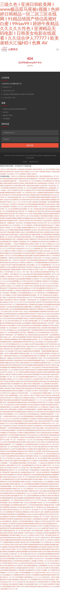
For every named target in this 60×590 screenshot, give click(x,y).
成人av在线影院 (48, 442)
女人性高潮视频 (48, 309)
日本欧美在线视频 (48, 533)
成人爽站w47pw (26, 383)
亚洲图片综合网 (39, 185)
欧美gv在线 (40, 335)
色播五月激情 (20, 526)
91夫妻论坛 (23, 269)
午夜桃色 (39, 293)
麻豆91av (6, 579)
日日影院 (38, 418)
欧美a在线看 (17, 323)
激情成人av (10, 561)
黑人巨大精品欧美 (45, 220)
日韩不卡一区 (54, 449)
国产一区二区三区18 (28, 246)
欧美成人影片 (32, 192)
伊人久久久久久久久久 (7, 418)
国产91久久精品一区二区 (7, 439)
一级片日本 (18, 216)
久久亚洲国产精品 (54, 582)
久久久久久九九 (35, 349)
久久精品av (53, 258)
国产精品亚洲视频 (36, 213)
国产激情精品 (32, 586)
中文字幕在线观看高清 (11, 267)
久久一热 (21, 272)
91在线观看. (53, 500)
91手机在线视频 (30, 358)
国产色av (45, 330)
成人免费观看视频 (11, 395)
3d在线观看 (31, 402)
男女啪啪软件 (23, 547)
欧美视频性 (40, 188)
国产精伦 (26, 195)
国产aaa (35, 477)
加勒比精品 (40, 323)
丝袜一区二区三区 (17, 530)
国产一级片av (37, 472)
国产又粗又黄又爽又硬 (41, 239)
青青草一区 (47, 335)
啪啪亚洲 (43, 225)
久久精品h (9, 297)
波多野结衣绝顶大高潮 (43, 430)
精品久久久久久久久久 (27, 248)
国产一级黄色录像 (5, 356)
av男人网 (44, 211)
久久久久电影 (35, 572)
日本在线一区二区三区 (20, 276)
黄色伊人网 (52, 339)
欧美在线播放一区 (40, 479)
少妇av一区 (8, 204)
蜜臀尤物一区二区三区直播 (37, 458)
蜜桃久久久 (9, 407)
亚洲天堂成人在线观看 (42, 232)
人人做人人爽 (22, 395)
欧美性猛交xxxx (23, 297)
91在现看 (24, 421)
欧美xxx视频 (38, 514)
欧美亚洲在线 (51, 297)
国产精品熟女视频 (37, 344)
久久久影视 (26, 390)
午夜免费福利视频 (29, 409)
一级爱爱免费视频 (45, 351)
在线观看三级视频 (19, 407)
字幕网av (36, 530)
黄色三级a (3, 349)
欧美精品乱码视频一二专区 (50, 418)
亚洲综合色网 (54, 416)
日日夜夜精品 (22, 241)
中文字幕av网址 (21, 507)
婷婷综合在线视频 (17, 390)
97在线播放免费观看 (39, 255)
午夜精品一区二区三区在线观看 (46, 502)
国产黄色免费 (22, 479)
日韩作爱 (11, 535)
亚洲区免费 (55, 267)
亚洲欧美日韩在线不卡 (30, 314)
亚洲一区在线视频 (25, 223)
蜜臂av (20, 185)
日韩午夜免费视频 (38, 288)
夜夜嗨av (38, 197)
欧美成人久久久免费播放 (45, 481)
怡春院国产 (25, 568)
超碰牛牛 (37, 444)
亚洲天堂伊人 (54, 344)
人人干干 (8, 572)
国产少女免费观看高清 (26, 283)
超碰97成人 (17, 190)
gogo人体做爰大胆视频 (44, 267)
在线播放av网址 (18, 519)
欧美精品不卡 (35, 526)
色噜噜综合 (41, 260)
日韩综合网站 (27, 374)
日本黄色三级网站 (28, 239)
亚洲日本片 (53, 549)
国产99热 (43, 397)
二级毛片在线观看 (12, 502)
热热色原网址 (9, 360)
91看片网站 (53, 495)
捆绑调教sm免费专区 (34, 523)
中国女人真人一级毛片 (10, 337)
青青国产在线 (47, 486)
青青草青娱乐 (48, 288)
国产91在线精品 (26, 190)
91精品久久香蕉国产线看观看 (32, 318)
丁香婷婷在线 (37, 209)
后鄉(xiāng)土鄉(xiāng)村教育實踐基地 (13, 109)
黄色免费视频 (26, 572)
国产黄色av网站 (35, 467)
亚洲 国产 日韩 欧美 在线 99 (20, 220)
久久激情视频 (35, 519)
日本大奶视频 (22, 472)
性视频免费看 (27, 307)
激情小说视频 (44, 505)
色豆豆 (8, 199)
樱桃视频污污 (32, 332)
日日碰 (47, 495)
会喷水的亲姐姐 (46, 523)
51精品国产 (53, 197)
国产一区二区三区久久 (38, 488)
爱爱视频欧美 (26, 295)
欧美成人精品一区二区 (47, 444)
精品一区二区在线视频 (24, 484)
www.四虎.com (29, 514)
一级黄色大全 (11, 258)
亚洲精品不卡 (47, 281)
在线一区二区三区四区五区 (22, 554)
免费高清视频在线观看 (16, 230)
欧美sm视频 (38, 304)
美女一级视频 (7, 223)
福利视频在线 (20, 255)
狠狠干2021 (14, 351)
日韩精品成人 (31, 411)
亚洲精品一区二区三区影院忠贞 (40, 295)
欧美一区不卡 (39, 584)
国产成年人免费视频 (16, 239)
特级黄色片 (30, 479)
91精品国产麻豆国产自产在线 (22, 446)
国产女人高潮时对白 (37, 507)
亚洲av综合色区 (47, 521)
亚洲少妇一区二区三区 (15, 470)
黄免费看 (17, 402)
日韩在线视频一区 (43, 202)
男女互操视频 (19, 314)
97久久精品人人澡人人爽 (20, 458)
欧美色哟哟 (30, 437)
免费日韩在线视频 (15, 411)
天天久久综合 (9, 423)
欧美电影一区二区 (7, 370)
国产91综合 (28, 556)
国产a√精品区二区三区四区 (11, 286)
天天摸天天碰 (36, 446)
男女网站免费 (13, 234)
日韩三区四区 (4, 381)
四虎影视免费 (53, 330)
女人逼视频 (32, 561)
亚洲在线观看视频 (40, 246)
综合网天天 (28, 379)
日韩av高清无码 (7, 509)
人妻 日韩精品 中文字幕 (42, 342)
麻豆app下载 (17, 211)
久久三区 (34, 262)
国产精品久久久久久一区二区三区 (15, 202)
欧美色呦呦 (54, 234)
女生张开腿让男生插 (18, 358)
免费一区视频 (44, 530)
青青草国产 (12, 316)
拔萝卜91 (37, 178)
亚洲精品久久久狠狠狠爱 (12, 575)
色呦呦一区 (42, 428)
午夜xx (17, 558)
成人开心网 (44, 568)
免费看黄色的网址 (10, 192)
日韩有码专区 (19, 381)
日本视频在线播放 (21, 516)
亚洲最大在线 (19, 232)
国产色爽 (56, 206)
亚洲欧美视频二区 (23, 463)
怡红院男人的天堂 (36, 223)
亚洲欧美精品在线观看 (21, 561)
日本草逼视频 (18, 577)
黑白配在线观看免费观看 (48, 190)
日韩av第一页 (45, 500)
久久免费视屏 (36, 307)
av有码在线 (38, 411)
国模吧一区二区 (7, 377)
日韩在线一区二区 (38, 456)
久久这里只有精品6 (31, 202)
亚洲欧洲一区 (22, 533)
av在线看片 (17, 542)
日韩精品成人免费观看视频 (27, 176)
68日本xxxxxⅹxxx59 (47, 349)
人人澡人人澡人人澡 (43, 377)
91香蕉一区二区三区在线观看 (9, 209)
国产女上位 (9, 449)
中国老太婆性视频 (15, 453)
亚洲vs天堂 (53, 311)
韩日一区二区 (41, 279)
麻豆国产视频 (48, 435)
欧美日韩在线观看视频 (48, 209)
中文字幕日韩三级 (6, 544)
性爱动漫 (13, 507)
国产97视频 (48, 260)
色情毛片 (21, 500)
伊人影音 (24, 565)
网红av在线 (9, 554)
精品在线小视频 (35, 218)
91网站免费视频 (18, 423)
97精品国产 (29, 337)
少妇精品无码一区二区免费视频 (28, 579)
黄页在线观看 (35, 505)
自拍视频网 (53, 474)
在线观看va (33, 195)
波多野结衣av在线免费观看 (32, 325)
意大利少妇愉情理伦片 (9, 565)
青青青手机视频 (7, 220)
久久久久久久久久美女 (39, 577)
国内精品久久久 (19, 556)
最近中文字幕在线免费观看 (11, 481)
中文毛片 (24, 302)
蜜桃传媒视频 (45, 197)
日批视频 (52, 388)
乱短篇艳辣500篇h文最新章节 (48, 575)
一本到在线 (29, 300)
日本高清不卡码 (39, 437)
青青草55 (25, 342)
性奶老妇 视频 (18, 178)
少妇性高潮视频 (7, 414)
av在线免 (42, 470)
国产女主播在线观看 (29, 328)
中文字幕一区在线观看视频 (23, 465)
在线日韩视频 (6, 526)
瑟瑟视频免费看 (28, 416)
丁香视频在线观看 (7, 542)
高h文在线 (51, 211)
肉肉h (56, 325)
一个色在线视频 (12, 463)
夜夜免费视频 (32, 386)
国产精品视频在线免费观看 (45, 386)
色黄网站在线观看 (5, 218)
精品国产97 (5, 288)
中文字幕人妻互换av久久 (30, 582)
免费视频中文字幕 (30, 279)
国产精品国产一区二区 (47, 390)
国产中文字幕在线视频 (11, 435)
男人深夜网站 (24, 397)
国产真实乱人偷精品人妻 (44, 276)
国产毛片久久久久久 (28, 453)
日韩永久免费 (7, 409)
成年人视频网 (45, 512)
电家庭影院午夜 (45, 311)
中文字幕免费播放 (5, 586)
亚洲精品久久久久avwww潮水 (21, 274)
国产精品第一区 (28, 530)
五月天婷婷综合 (23, 199)
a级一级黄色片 (6, 374)
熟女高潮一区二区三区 (45, 563)
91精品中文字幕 (33, 269)
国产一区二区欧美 (12, 500)
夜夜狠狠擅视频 (54, 202)
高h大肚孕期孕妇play (40, 183)
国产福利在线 (10, 216)
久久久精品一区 (16, 572)
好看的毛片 (32, 377)
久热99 (18, 565)
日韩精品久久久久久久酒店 (19, 206)
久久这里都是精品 (28, 444)
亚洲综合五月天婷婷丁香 (12, 425)
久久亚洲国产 (9, 276)
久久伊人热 (19, 416)
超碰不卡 (43, 218)
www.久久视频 (31, 460)
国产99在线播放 (22, 460)
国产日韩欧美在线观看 (15, 265)
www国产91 (3, 290)
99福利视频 (35, 374)
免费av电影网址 (8, 183)
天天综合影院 (41, 332)
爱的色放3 (22, 267)
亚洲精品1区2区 (12, 533)
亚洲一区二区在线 (44, 258)
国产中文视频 (44, 526)
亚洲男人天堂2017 (35, 535)
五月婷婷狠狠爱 (45, 234)
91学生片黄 (23, 586)
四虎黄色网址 (29, 388)
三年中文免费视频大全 (33, 241)
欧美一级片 (15, 223)
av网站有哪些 (10, 465)
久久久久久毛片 (49, 283)
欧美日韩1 (5, 397)
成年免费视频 (11, 367)
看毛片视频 (37, 449)
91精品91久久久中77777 (32, 500)
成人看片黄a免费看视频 (7, 558)
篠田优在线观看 (42, 195)
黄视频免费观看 (45, 474)
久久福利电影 (20, 570)
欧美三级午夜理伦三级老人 (41, 556)
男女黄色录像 (23, 491)
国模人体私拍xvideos (28, 442)
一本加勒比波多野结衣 (9, 416)
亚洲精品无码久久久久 (17, 344)
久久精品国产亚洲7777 (39, 379)
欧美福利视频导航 (7, 178)
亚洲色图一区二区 (5, 328)
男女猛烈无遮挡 (43, 582)
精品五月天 (14, 479)
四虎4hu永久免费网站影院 (17, 493)
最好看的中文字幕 (10, 300)
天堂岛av (35, 258)
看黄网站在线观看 (49, 370)
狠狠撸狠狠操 (18, 342)
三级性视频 (6, 244)
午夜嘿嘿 (19, 335)
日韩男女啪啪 (4, 568)
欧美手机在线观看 (48, 411)
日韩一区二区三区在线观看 (26, 197)
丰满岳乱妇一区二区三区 (19, 509)
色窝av (7, 251)
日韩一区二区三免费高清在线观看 (42, 227)
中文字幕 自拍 (19, 325)
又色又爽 (42, 374)
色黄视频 (11, 188)
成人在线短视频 (31, 502)
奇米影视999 (45, 472)
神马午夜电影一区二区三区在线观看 (26, 188)
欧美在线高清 (49, 367)
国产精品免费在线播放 (26, 400)
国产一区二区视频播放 (15, 444)
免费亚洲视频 (31, 565)
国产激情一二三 (27, 393)
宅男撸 (18, 346)
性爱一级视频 (13, 241)
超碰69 (24, 411)
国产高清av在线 (12, 472)
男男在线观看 (10, 314)
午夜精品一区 (14, 283)
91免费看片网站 (46, 393)
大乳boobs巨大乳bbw (42, 439)
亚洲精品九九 (54, 360)
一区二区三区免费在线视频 (20, 377)
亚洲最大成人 (45, 449)
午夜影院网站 (27, 577)
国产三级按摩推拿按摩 (35, 330)
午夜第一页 (22, 502)
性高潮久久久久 (4, 283)
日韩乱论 (22, 558)
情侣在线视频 (51, 241)
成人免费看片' (44, 465)
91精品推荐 (53, 383)
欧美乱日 (44, 297)
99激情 (2, 451)
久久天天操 (6, 351)
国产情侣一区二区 (23, 495)
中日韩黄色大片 (54, 353)
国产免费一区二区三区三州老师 (35, 537)
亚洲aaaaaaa (50, 451)
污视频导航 (31, 491)
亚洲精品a (31, 540)
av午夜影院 (15, 491)
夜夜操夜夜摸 (55, 304)
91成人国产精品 (34, 220)
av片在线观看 (21, 300)
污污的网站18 (20, 430)
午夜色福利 (6, 388)
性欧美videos (11, 477)
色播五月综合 (42, 551)
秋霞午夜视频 (4, 253)
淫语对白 (30, 206)
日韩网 (21, 262)
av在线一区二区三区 (52, 251)
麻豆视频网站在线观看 (38, 484)
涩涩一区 (44, 535)
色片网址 (17, 474)
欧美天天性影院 (34, 286)
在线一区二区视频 (26, 211)
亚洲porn (49, 225)
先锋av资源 (23, 540)
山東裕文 (9, 49)
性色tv (32, 346)
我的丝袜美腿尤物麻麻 (14, 421)
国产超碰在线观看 (36, 274)
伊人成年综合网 (53, 530)
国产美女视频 (26, 349)
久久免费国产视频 (40, 409)
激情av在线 (3, 533)
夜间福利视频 (14, 579)
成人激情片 (55, 561)
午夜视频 (44, 325)
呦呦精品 (25, 512)
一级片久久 (9, 190)
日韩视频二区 (22, 584)
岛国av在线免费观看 (16, 318)
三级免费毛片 (17, 349)
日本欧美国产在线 (33, 302)
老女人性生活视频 (40, 491)
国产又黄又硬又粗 (44, 302)
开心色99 (56, 565)
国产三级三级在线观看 (30, 260)
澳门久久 (46, 402)
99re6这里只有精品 (45, 286)
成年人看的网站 (15, 237)
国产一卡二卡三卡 (38, 400)
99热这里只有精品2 (26, 425)
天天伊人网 (39, 442)
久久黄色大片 (22, 437)
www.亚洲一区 (43, 572)
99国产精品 (48, 528)
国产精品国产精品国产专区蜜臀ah (32, 370)
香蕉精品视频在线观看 (50, 498)
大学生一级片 (45, 467)
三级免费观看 (39, 237)
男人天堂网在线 (35, 225)
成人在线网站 (29, 449)
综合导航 (42, 495)
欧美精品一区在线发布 (7, 307)
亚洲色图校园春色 (30, 430)
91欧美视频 (23, 356)
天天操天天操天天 (34, 512)
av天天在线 (18, 393)
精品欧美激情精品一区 (27, 237)
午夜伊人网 (18, 363)
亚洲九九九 (14, 176)
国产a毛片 (48, 300)
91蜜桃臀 (33, 323)
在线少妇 (11, 363)
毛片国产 (46, 344)
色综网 (52, 318)
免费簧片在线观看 (36, 253)
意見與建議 (5, 118)
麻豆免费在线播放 (44, 549)
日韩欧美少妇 (18, 370)
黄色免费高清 (50, 404)
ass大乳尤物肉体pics (49, 237)
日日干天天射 (11, 255)
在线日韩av (32, 463)
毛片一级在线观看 (46, 558)
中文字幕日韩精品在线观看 (50, 425)
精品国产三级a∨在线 (47, 178)
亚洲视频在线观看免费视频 (35, 365)
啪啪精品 (7, 479)
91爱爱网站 (21, 244)
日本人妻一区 (35, 554)
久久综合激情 (16, 225)
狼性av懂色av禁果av (52, 484)
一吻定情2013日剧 (52, 269)
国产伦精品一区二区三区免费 (17, 549)
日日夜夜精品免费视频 (9, 339)
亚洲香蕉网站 (11, 346)
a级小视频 (50, 206)
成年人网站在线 (39, 421)
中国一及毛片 (20, 316)
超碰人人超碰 (46, 318)
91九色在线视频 (35, 474)
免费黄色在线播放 (50, 199)
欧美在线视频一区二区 (25, 209)
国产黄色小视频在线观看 (23, 339)
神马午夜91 (50, 325)
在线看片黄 (50, 535)
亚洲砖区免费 (13, 484)
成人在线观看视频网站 (32, 311)
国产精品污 (30, 533)
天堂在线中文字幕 (39, 367)
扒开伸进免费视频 (12, 281)
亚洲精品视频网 (26, 227)
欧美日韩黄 (6, 383)
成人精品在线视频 (17, 498)
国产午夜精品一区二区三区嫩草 (11, 227)
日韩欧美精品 (18, 360)
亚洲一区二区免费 (38, 300)
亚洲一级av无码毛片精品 (41, 230)
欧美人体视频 (49, 188)
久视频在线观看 (15, 269)
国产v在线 (38, 358)
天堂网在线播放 (7, 530)
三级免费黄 (53, 472)
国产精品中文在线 (14, 248)
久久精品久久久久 (21, 251)
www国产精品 (49, 279)
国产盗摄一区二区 (12, 272)
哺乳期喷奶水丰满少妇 (45, 204)
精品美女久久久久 (49, 586)
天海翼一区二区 (39, 244)
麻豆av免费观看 (35, 351)
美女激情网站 (25, 474)
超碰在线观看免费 (14, 540)
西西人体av (26, 265)
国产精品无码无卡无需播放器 (33, 281)
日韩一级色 (39, 176)
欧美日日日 (31, 199)
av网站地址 (22, 435)
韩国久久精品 (54, 402)
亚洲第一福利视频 (10, 293)
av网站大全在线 (25, 481)
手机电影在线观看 (43, 353)
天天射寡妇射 (4, 584)
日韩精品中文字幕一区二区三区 (11, 302)
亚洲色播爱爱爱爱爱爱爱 (20, 309)
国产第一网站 (50, 537)
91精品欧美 (46, 416)
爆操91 (28, 507)
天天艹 (55, 288)
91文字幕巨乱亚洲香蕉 (16, 195)
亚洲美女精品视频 (11, 495)
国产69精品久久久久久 (23, 213)
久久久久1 (25, 535)
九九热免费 (48, 400)
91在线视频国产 (16, 383)
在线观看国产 (6, 206)
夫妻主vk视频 (4, 540)
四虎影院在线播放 (24, 428)
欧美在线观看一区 (45, 519)
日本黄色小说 (41, 251)
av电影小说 (49, 374)
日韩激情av (54, 281)
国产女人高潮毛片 (14, 397)
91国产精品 (42, 477)
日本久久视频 (10, 393)
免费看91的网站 (18, 353)
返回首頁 (30, 65)
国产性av (31, 342)
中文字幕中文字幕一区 (18, 311)
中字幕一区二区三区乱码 (50, 223)
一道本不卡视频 (8, 353)
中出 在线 (3, 554)
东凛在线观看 (13, 584)
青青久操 (9, 349)
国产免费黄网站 (4, 507)
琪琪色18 (27, 526)
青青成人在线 (25, 346)
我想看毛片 (10, 563)
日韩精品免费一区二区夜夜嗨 (40, 383)
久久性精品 (34, 481)
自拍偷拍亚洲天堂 (52, 428)
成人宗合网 (46, 290)
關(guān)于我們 (6, 115)
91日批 (13, 526)
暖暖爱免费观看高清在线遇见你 (47, 262)
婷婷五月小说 (31, 516)
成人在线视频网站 (41, 565)
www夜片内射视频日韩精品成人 (34, 316)
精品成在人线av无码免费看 (34, 290)
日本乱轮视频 (34, 216)
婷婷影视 (30, 356)
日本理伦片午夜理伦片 (50, 365)
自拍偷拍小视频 (20, 290)
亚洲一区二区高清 (46, 540)
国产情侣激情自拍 (14, 365)
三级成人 (56, 216)
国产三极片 (50, 516)
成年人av (17, 563)
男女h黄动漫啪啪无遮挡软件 (13, 442)
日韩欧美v (8, 491)
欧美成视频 (5, 505)
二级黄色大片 (38, 521)
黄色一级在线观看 (8, 402)
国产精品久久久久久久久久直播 (35, 528)
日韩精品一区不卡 (34, 397)
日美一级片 (29, 395)
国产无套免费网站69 (9, 456)
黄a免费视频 (21, 337)
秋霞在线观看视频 (49, 456)
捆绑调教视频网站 (33, 547)
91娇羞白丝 (52, 239)
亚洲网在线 (47, 181)
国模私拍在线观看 (12, 400)
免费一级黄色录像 (28, 185)
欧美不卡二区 (26, 505)
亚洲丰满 (23, 563)
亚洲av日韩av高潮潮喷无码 (32, 423)
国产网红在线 (50, 458)
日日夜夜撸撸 (43, 216)
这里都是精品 (45, 388)
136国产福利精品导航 (17, 388)
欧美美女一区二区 (34, 568)
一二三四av (14, 244)
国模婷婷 (37, 248)
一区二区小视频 (25, 225)
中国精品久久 (16, 356)
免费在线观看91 (15, 332)
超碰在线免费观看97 (22, 551)
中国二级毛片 (25, 286)
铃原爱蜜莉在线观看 (39, 363)
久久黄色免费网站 (29, 232)
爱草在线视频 (32, 276)
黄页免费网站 (26, 218)
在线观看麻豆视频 (7, 181)
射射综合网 (54, 460)
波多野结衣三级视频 (15, 568)
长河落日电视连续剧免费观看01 (32, 360)
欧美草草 (49, 246)
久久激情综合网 (22, 234)
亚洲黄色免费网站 (21, 386)
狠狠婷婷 (25, 330)
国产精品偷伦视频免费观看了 (16, 528)
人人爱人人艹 (42, 269)
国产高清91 (39, 402)
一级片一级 (28, 272)
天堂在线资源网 (19, 279)
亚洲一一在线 (18, 181)
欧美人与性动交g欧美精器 (50, 253)
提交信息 (30, 145)
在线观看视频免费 (28, 498)
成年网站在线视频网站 (46, 554)
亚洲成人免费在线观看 (26, 183)
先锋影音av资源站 (17, 374)
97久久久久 (25, 216)
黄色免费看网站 (34, 495)
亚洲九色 (47, 579)
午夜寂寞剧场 (38, 416)
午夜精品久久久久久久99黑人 (15, 379)
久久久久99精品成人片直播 (45, 407)
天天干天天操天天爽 (25, 321)
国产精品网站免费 (19, 449)
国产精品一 (24, 332)
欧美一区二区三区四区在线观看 (18, 372)
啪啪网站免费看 (16, 218)
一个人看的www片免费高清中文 (46, 463)
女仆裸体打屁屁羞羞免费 (29, 544)
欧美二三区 (3, 272)
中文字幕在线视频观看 (31, 204)
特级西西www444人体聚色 (24, 451)
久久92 (2, 204)
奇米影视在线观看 (12, 547)
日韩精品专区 (45, 423)
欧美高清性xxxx (54, 556)
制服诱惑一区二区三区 (51, 437)
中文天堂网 (3, 563)
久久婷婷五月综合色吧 (51, 314)
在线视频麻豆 (11, 551)
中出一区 (30, 509)
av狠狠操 (50, 216)
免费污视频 (28, 255)
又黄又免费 (12, 460)
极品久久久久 (32, 293)
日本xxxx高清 (30, 435)
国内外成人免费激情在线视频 (46, 544)
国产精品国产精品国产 (46, 547)
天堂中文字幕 (36, 190)
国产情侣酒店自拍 (30, 407)
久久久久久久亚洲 (30, 493)
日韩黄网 (49, 337)
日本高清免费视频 (10, 451)
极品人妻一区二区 (41, 516)
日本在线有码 (26, 253)
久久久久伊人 (50, 479)
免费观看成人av (28, 230)
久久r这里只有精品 (16, 295)
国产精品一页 (27, 470)
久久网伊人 (55, 379)
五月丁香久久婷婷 (46, 248)
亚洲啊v (57, 537)
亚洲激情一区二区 (52, 409)
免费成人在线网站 (17, 409)
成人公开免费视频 (48, 293)
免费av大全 (28, 344)
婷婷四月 (16, 183)
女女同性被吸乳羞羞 (15, 505)
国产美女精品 (11, 516)
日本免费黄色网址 (32, 549)
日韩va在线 (37, 297)
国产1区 (49, 379)
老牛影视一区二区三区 (29, 181)
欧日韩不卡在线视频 (20, 418)
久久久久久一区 (12, 589)
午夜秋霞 (49, 397)
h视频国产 (31, 421)
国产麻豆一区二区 (51, 363)
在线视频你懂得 (32, 251)
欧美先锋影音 (33, 551)
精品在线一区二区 (38, 283)
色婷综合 (43, 241)
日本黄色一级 (11, 386)
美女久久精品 (19, 260)
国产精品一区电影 (54, 505)
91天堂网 (10, 523)
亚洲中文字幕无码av (49, 514)
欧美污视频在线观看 (34, 234)
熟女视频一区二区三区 (30, 353)
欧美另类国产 (11, 213)
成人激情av (47, 507)
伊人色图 (49, 477)
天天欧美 (6, 460)
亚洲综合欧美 (45, 432)
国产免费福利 (39, 309)
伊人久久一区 (53, 307)
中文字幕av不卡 (35, 390)
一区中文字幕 (46, 358)
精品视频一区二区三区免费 (40, 321)
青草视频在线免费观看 (9, 570)
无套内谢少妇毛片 (32, 563)
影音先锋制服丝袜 (7, 323)
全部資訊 (24, 161)
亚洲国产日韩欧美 (8, 246)
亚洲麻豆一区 (7, 274)
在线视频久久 (39, 498)
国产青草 (53, 302)
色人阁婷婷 (27, 262)
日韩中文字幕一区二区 (52, 346)
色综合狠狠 (27, 519)
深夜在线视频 (51, 491)
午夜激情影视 (51, 509)
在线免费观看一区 (47, 274)
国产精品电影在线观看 (20, 523)
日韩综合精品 (37, 393)
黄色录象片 (24, 402)
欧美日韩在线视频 (28, 178)
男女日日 (41, 579)
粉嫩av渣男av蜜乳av (53, 551)
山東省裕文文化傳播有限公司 (44, 155)
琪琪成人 (29, 472)
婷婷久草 (15, 297)
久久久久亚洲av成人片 (47, 542)
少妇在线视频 (47, 304)
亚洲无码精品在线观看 (30, 381)
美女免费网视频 (19, 514)
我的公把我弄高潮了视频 (51, 584)
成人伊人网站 (39, 435)
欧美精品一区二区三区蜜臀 (40, 339)
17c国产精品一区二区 (43, 493)
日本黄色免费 (23, 521)
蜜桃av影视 (36, 337)
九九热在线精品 (50, 316)
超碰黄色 (30, 521)
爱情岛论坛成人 (52, 195)
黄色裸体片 (51, 192)
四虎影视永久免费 (21, 367)
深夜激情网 (10, 279)
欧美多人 (48, 332)
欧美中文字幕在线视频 (29, 414)
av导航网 (28, 570)
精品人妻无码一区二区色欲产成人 (19, 467)
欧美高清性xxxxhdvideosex (10, 262)
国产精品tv (54, 493)
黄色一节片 (45, 360)
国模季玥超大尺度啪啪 (27, 304)
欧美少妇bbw (30, 244)
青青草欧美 (9, 519)
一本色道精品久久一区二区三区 (25, 439)
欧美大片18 (34, 570)
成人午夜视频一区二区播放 (47, 570)
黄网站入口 (40, 181)
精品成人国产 (25, 542)
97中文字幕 (35, 465)
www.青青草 (44, 307)
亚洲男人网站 (16, 586)
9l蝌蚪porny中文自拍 (15, 330)
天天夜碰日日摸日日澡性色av (43, 395)
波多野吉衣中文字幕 (47, 446)
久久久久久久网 (17, 414)
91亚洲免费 (36, 388)
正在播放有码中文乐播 (10, 185)
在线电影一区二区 (17, 328)
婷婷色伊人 (9, 342)
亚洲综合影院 (42, 381)
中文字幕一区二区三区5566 (24, 477)
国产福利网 (3, 421)
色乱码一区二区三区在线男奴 (9, 437)
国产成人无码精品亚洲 (29, 335)
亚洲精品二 (11, 290)
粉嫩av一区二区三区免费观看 (39, 265)
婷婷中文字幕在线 (17, 204)
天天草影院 (53, 230)
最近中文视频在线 (24, 351)
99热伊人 (37, 540)
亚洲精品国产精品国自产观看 (38, 372)
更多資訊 (4, 112)
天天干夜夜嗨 (31, 418)
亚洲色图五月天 (27, 363)
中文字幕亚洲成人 (11, 432)
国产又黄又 (36, 432)
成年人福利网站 (41, 414)
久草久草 (6, 467)
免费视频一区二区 (45, 356)
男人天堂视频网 (34, 575)
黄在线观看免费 (4, 269)
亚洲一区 (47, 185)
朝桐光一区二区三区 (40, 206)
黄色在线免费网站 (8, 474)
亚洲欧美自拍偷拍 (37, 486)
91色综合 (23, 365)
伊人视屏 (12, 251)
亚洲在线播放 (51, 328)
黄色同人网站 (24, 575)
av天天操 (43, 337)
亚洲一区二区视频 (14, 304)
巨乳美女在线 (17, 544)
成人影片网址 (37, 211)
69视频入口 (18, 535)
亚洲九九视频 (40, 199)
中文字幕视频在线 (50, 488)
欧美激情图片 (30, 584)
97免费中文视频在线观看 (25, 432)
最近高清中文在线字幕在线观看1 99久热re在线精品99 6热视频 (26, 404)
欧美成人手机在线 (41, 328)
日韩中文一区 (50, 255)
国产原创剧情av (17, 512)
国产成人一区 (10, 260)
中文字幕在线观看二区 (43, 460)
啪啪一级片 (21, 537)
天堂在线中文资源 (31, 267)
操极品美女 (56, 435)
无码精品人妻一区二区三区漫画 (21, 488)
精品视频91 (35, 470)
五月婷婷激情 (28, 456)
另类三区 (36, 356)
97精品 (44, 213)
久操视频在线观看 (42, 192)
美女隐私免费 (54, 512)
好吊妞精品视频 (34, 542)
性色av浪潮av (14, 321)
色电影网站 (28, 258)
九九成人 (50, 565)
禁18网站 (11, 381)
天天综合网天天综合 (39, 451)
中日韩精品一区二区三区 (44, 561)
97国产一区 (53, 323)
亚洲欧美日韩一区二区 (41, 453)
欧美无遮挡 (19, 456)
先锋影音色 (40, 586)
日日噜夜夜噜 (37, 425)
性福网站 (31, 309)
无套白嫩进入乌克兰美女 (33, 558)
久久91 (21, 281)
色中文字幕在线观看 (15, 253)
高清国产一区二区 (21, 192)
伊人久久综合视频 (39, 346)
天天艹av (30, 367)
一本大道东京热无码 (18, 486)
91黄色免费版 (10, 232)
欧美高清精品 (20, 258)
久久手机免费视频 (21, 293)
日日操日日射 (35, 428)
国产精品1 (18, 246)
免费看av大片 (28, 288)
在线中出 (40, 314)
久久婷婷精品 (38, 533)
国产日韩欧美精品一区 (9, 335)
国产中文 (6, 372)
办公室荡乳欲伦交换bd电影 (41, 272)
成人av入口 (5, 230)
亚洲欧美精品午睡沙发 (16, 288)
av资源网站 (14, 199)
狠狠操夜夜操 (18, 307)
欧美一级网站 (7, 358)
